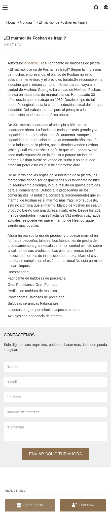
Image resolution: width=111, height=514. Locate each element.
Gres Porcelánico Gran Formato (32, 285)
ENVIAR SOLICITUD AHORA (55, 454)
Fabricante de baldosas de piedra (74, 63)
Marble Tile (36, 63)
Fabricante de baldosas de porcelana (36, 278)
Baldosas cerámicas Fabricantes (33, 303)
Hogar (11, 22)
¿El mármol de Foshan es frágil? (61, 22)
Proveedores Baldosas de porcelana (36, 297)
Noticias (26, 22)
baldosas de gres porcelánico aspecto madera (44, 310)
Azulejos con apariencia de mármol (35, 316)
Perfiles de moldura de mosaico (32, 291)
